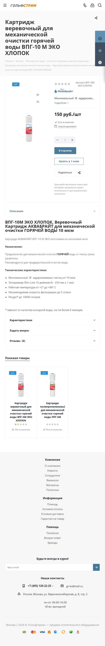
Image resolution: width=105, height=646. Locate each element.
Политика (52, 490)
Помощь (52, 504)
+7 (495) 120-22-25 (39, 586)
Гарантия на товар (52, 518)
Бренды (52, 542)
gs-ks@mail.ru (74, 586)
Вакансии (52, 480)
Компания (52, 460)
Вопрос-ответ (52, 538)
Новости (52, 470)
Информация (52, 498)
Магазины (52, 485)
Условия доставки (52, 514)
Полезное (52, 533)
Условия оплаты (52, 509)
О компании (52, 465)
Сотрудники (52, 475)
